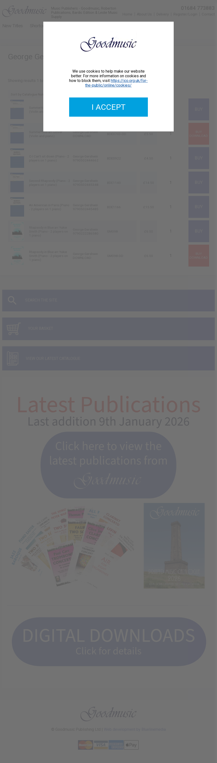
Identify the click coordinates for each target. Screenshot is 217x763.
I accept (108, 107)
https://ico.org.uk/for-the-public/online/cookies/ (116, 83)
